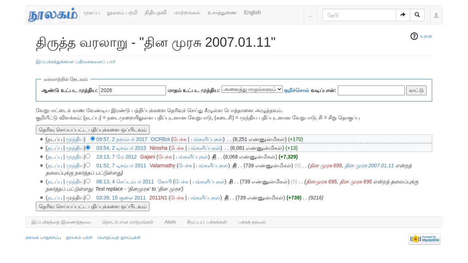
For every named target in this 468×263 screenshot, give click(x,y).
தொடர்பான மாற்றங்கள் (128, 222)
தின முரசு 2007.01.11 (369, 165)
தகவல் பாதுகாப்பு (43, 237)
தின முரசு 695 (326, 165)
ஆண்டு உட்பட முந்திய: (69, 90)
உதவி (426, 36)
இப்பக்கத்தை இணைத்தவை (61, 222)
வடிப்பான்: (310, 90)
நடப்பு (55, 148)
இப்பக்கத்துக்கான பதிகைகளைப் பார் (76, 61)
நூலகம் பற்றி (122, 12)
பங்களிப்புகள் (207, 139)
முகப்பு (91, 12)
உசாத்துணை (222, 12)
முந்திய (75, 139)
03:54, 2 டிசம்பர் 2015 (122, 148)
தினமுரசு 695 (321, 181)
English (252, 12)
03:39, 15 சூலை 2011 (121, 198)
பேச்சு (179, 139)
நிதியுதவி (156, 12)
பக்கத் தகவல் (252, 222)
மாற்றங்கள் (187, 12)
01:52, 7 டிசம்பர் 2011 (122, 165)
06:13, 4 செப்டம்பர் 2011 (125, 181)
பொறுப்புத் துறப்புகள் (118, 237)
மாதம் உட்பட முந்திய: (193, 90)
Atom (170, 222)
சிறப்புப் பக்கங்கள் (207, 222)
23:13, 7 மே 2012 (117, 157)
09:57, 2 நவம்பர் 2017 (122, 139)
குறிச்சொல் (296, 90)
